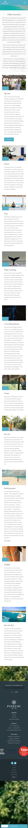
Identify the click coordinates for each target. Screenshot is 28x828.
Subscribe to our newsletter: (14, 685)
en (14, 777)
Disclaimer (14, 770)
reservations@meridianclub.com (14, 730)
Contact (14, 767)
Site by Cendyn (14, 774)
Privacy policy (14, 772)
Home (14, 765)
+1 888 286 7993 (16, 728)
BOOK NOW (14, 826)
